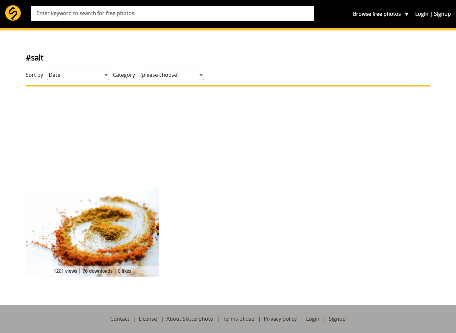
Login (421, 13)
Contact (119, 318)
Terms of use (238, 318)
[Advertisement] (228, 137)
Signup (442, 13)
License (148, 318)
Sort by (34, 74)
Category (124, 74)
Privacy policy (280, 318)
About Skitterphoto (189, 318)
